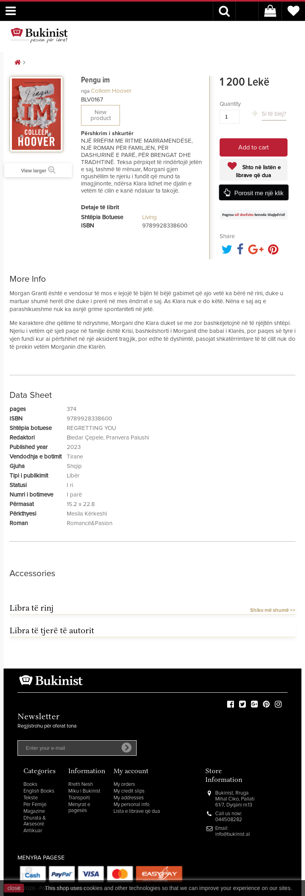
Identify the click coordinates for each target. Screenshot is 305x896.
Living (149, 217)
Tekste (30, 797)
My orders (124, 784)
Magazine (34, 811)
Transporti (79, 797)
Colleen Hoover (111, 91)
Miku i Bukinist (84, 791)
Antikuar (32, 830)
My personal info (131, 804)
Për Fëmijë (34, 804)
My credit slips (129, 791)
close (14, 888)
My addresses (129, 797)
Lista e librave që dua (137, 811)
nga (85, 91)
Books (30, 784)
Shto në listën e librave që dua (258, 171)
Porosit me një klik (259, 193)
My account (131, 771)
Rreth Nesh (80, 784)
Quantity (230, 104)
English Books (38, 791)
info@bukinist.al (232, 834)
